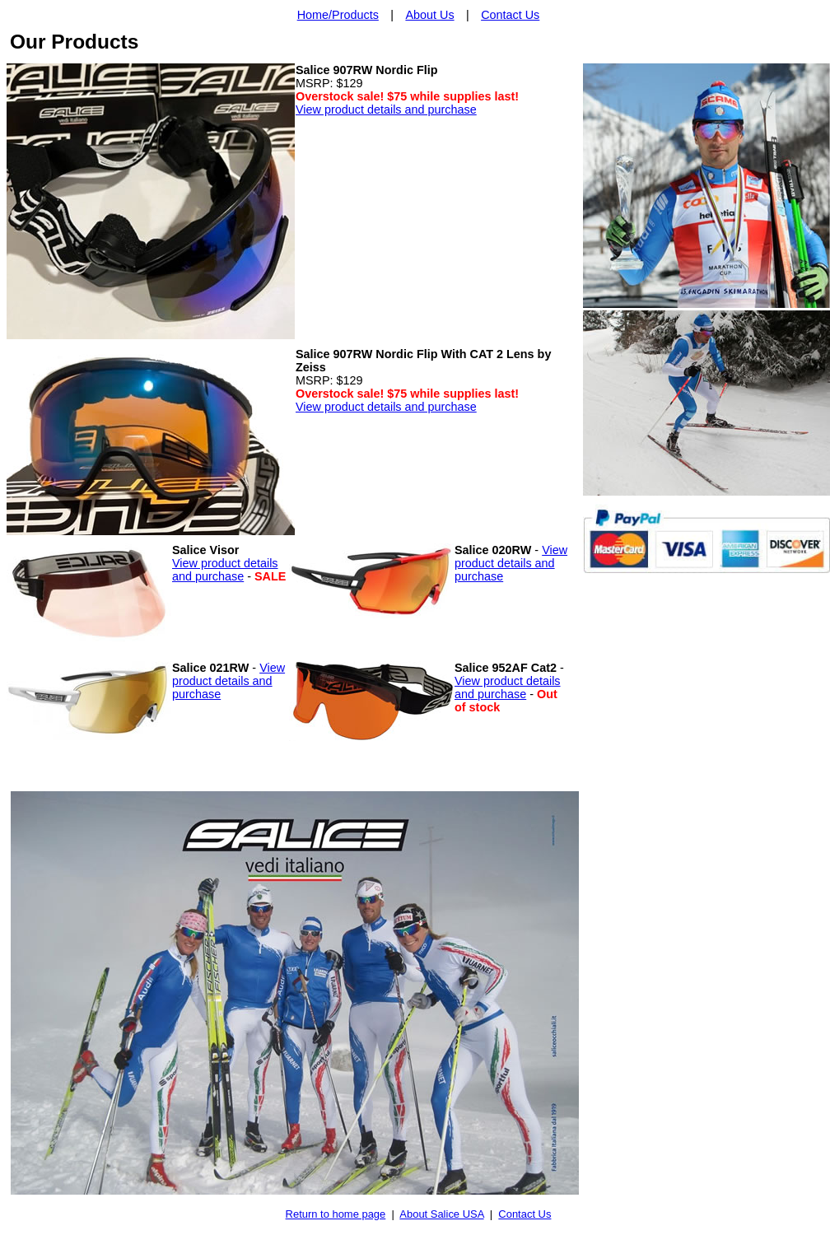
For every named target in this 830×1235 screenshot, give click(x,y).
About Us (429, 14)
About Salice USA (441, 1214)
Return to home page (336, 1214)
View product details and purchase (386, 109)
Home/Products (338, 14)
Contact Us (510, 14)
